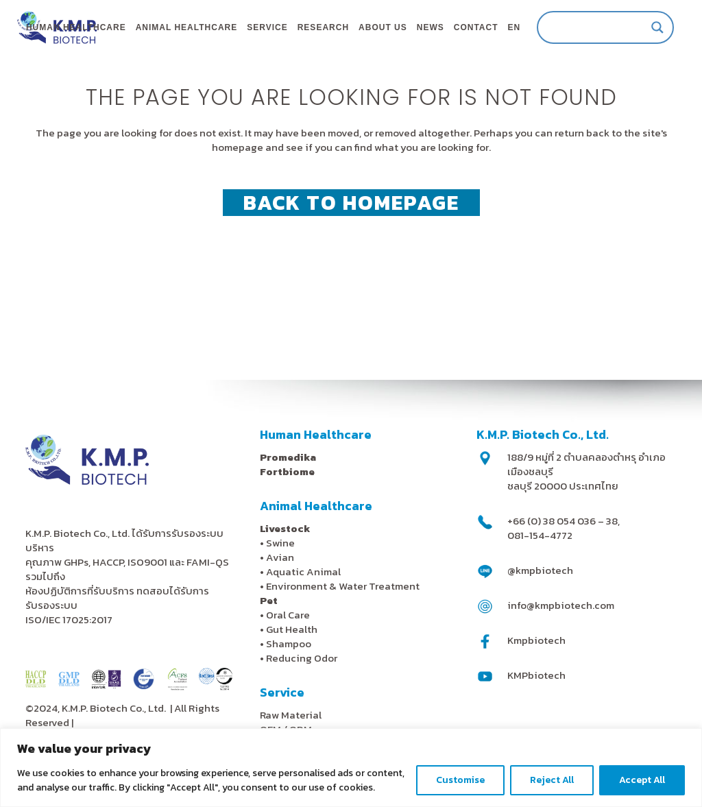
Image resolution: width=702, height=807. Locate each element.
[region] (351, 767)
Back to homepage (351, 257)
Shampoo (288, 643)
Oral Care (288, 615)
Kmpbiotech (536, 640)
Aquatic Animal (303, 571)
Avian (280, 557)
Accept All (642, 780)
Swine (280, 543)
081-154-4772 (539, 535)
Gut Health (291, 629)
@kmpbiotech (540, 570)
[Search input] (585, 27)
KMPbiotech (536, 675)
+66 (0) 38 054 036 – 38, (563, 521)
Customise (460, 780)
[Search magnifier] (643, 27)
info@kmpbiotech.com (560, 605)
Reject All (552, 780)
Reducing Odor (301, 658)
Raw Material (291, 715)
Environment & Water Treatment (344, 586)
